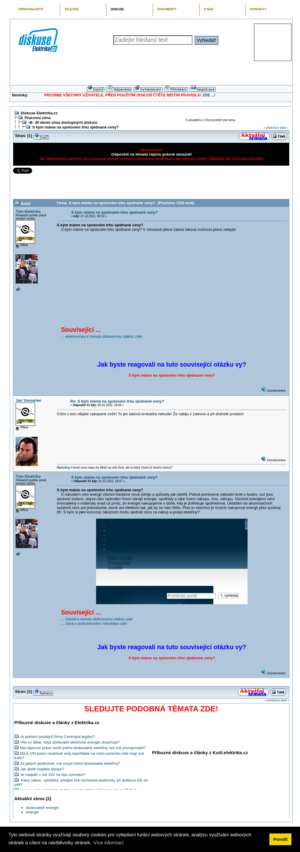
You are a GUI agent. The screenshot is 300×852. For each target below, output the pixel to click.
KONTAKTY (258, 9)
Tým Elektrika (28, 211)
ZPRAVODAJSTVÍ (30, 9)
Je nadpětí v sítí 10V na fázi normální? (52, 774)
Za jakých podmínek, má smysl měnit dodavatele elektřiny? (70, 763)
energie (32, 812)
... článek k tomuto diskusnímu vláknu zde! (97, 619)
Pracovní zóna (37, 118)
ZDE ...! (209, 95)
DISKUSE (117, 9)
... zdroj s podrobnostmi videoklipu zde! (94, 623)
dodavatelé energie (42, 807)
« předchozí (271, 127)
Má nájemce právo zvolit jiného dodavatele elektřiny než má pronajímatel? (83, 748)
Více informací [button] (108, 842)
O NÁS (208, 9)
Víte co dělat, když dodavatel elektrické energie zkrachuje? (70, 742)
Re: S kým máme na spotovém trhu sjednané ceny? (117, 401)
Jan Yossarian (28, 400)
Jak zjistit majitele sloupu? (42, 769)
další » (284, 127)
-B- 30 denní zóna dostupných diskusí (62, 122)
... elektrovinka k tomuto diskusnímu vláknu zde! (101, 336)
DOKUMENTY (167, 9)
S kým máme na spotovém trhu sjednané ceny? (75, 127)
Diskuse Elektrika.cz (39, 113)
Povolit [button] (280, 839)
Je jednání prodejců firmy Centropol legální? (57, 736)
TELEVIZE (72, 9)
